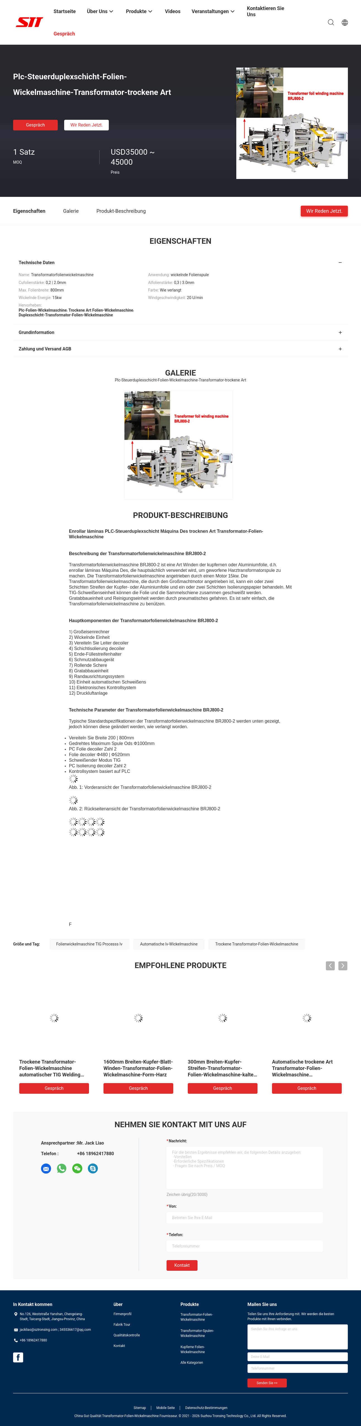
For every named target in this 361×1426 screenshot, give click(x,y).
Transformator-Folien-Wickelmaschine (197, 1317)
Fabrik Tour (122, 1325)
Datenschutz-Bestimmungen (206, 1408)
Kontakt (182, 1265)
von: (173, 1206)
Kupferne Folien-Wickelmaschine (193, 1349)
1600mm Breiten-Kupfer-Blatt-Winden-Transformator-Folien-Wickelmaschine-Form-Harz (138, 1068)
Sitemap (140, 1408)
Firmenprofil (122, 1314)
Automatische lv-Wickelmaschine (169, 944)
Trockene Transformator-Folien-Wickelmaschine (256, 944)
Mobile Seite (166, 1408)
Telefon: (176, 1234)
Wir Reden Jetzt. (86, 125)
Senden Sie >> (267, 1383)
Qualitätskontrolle (127, 1335)
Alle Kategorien (192, 1363)
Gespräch (35, 125)
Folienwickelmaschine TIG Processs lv (89, 944)
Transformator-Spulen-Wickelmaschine (197, 1333)
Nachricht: (178, 1141)
